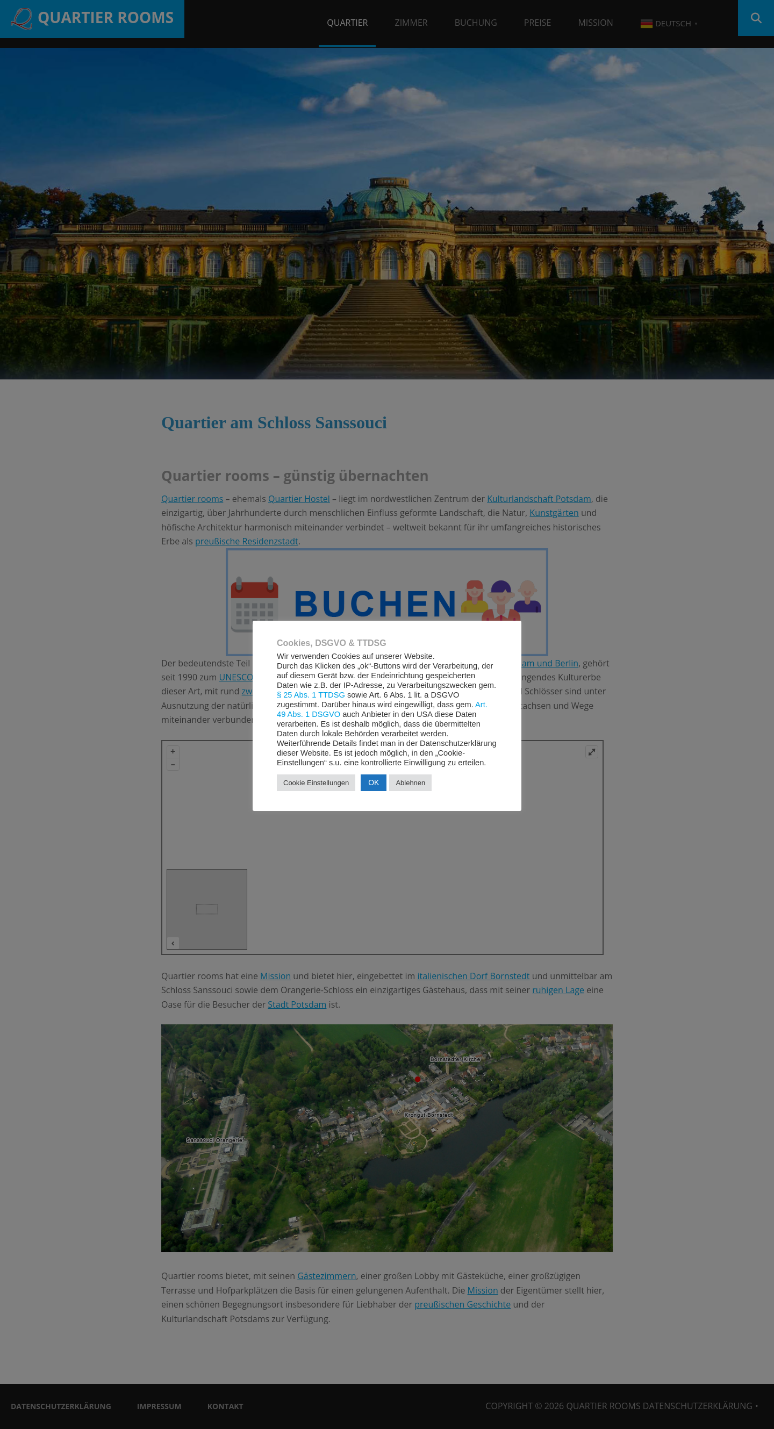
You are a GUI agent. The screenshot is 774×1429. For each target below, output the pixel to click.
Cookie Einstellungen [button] (316, 783)
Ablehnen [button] (410, 783)
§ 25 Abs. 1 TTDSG (311, 695)
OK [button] (373, 782)
